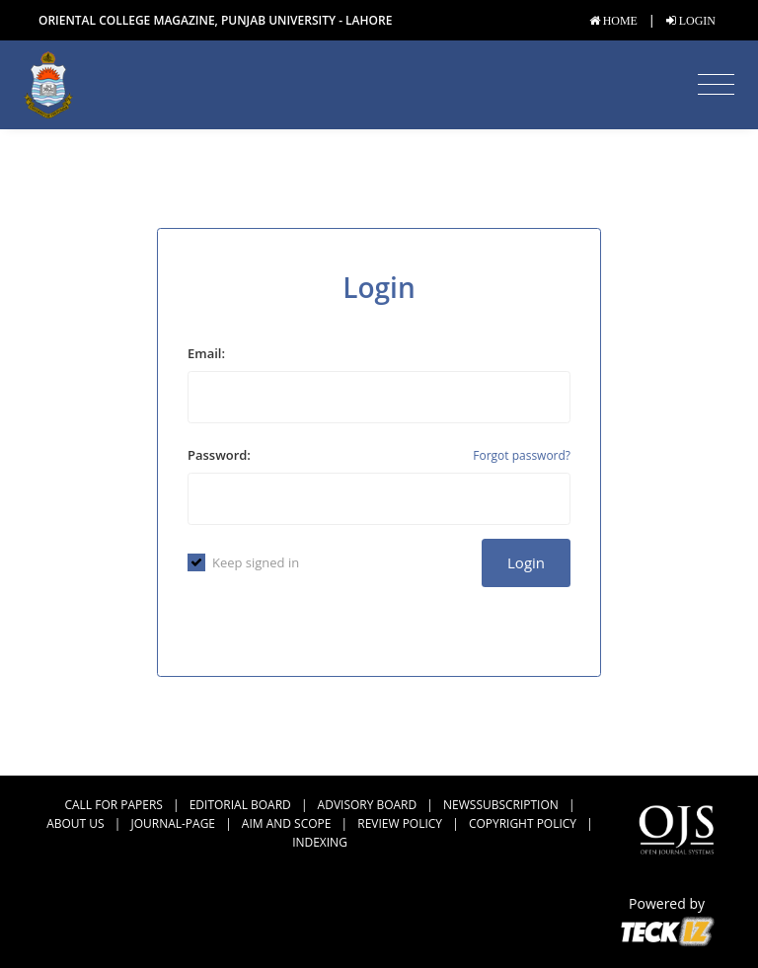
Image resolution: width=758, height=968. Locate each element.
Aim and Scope (287, 823)
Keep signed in (243, 562)
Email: (206, 353)
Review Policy (399, 823)
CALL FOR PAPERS (113, 804)
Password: (219, 455)
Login (526, 562)
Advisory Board (367, 804)
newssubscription (501, 804)
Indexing (319, 842)
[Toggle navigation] (716, 85)
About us (75, 823)
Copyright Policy (522, 823)
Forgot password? (521, 455)
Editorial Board (240, 804)
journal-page (172, 823)
